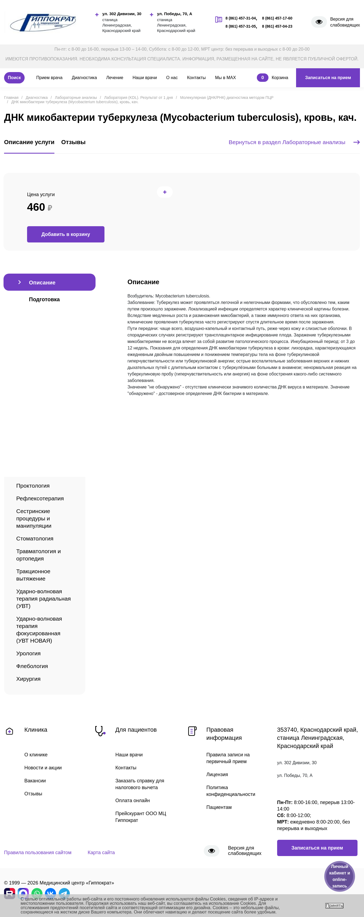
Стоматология (34, 538)
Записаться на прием (328, 77)
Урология (28, 653)
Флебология (32, 666)
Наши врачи (145, 77)
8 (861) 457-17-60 (277, 18)
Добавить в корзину (65, 234)
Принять (334, 905)
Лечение (114, 77)
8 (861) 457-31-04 (240, 18)
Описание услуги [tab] (29, 142)
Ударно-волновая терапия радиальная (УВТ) (43, 598)
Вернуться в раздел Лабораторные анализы (294, 142)
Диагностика (84, 77)
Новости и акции (43, 767)
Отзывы (33, 793)
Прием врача (49, 77)
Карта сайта (101, 852)
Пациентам (219, 807)
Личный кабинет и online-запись (339, 876)
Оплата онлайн (132, 800)
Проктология (33, 485)
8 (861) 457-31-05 (240, 26)
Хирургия (28, 679)
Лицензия (217, 774)
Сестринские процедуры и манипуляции (33, 518)
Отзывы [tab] (73, 142)
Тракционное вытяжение (33, 575)
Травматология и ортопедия (38, 555)
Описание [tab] (42, 283)
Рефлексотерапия (40, 498)
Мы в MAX (225, 77)
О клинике (36, 754)
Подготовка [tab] (44, 299)
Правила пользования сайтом (37, 852)
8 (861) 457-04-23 (277, 26)
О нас (172, 77)
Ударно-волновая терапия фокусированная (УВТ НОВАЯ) (39, 629)
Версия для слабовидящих (345, 22)
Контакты (196, 77)
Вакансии (35, 780)
